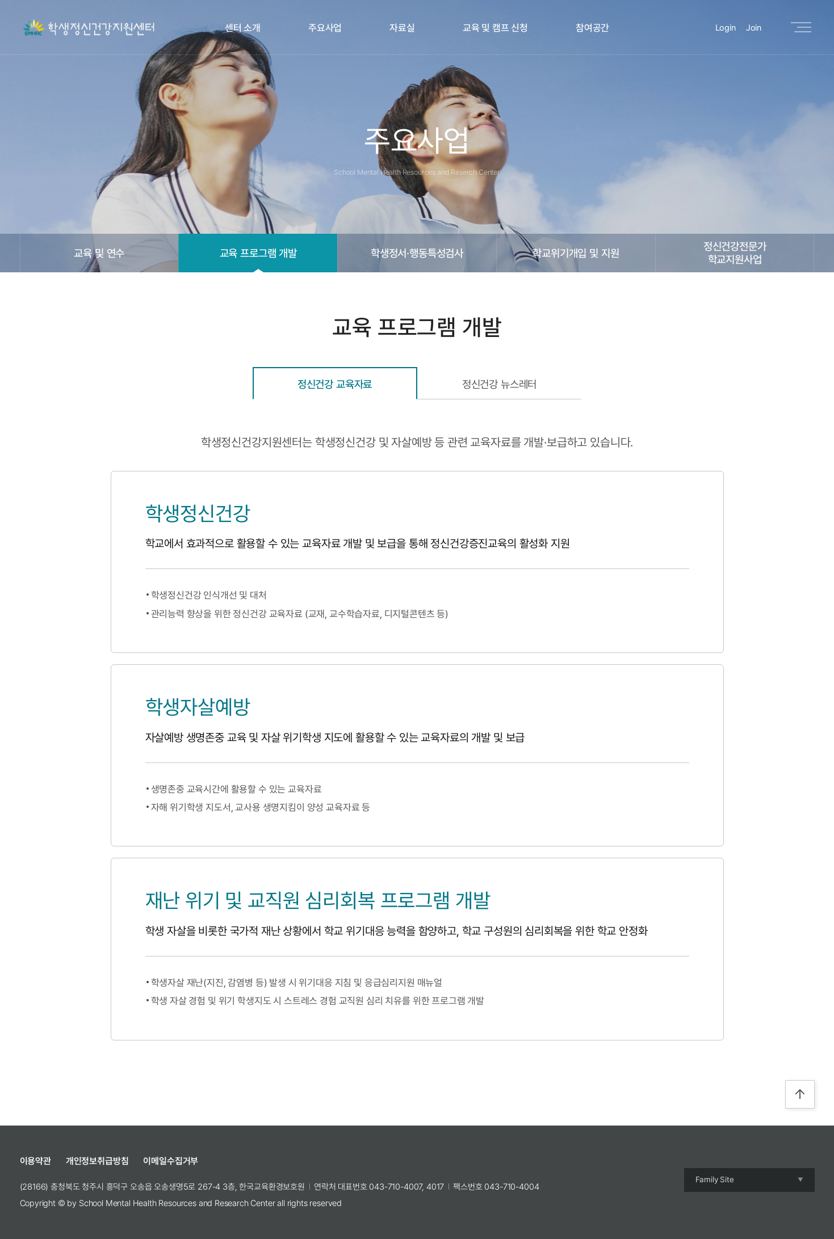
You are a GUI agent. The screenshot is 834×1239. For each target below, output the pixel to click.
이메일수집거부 (170, 1161)
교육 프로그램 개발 (258, 253)
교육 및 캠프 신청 (495, 27)
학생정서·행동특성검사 (417, 253)
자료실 (402, 27)
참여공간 (592, 27)
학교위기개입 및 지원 (576, 253)
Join (753, 28)
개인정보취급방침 (97, 1161)
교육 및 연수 (99, 253)
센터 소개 (243, 27)
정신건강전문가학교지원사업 (734, 253)
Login (725, 28)
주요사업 (325, 27)
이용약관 (35, 1161)
